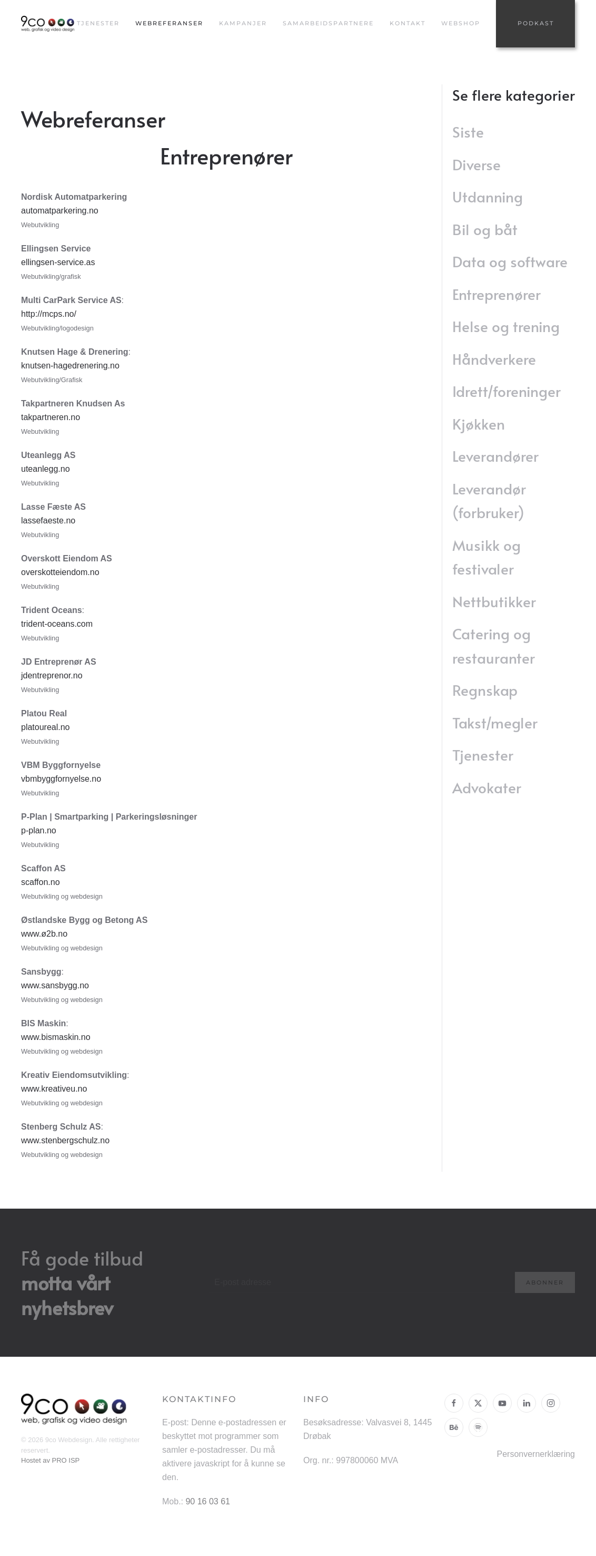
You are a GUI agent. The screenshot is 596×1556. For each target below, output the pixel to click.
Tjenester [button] (98, 23)
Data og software (510, 261)
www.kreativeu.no (54, 1088)
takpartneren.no (50, 417)
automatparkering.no (59, 210)
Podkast (536, 23)
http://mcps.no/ (48, 313)
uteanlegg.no (45, 468)
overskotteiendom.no (60, 572)
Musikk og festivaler (486, 556)
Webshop (460, 23)
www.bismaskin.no (56, 1037)
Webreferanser (169, 23)
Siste (468, 131)
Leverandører (495, 455)
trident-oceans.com (57, 623)
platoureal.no (45, 727)
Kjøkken (478, 423)
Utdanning (487, 196)
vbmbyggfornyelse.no (61, 778)
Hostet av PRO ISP (50, 1460)
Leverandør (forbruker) (489, 500)
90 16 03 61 (207, 1501)
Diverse (476, 164)
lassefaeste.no (48, 520)
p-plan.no (38, 830)
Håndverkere (494, 358)
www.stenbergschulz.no (65, 1140)
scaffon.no (40, 882)
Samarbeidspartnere (328, 23)
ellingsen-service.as (58, 262)
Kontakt (407, 23)
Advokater (486, 787)
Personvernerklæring (535, 1454)
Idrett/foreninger (506, 391)
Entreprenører (496, 294)
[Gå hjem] (49, 23)
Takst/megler (495, 722)
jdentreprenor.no (52, 675)
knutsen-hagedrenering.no (70, 365)
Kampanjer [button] (243, 23)
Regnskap (485, 689)
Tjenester (482, 754)
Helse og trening (506, 326)
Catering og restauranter (493, 645)
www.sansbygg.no (55, 985)
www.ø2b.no (44, 933)
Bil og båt (485, 229)
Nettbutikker (494, 601)
